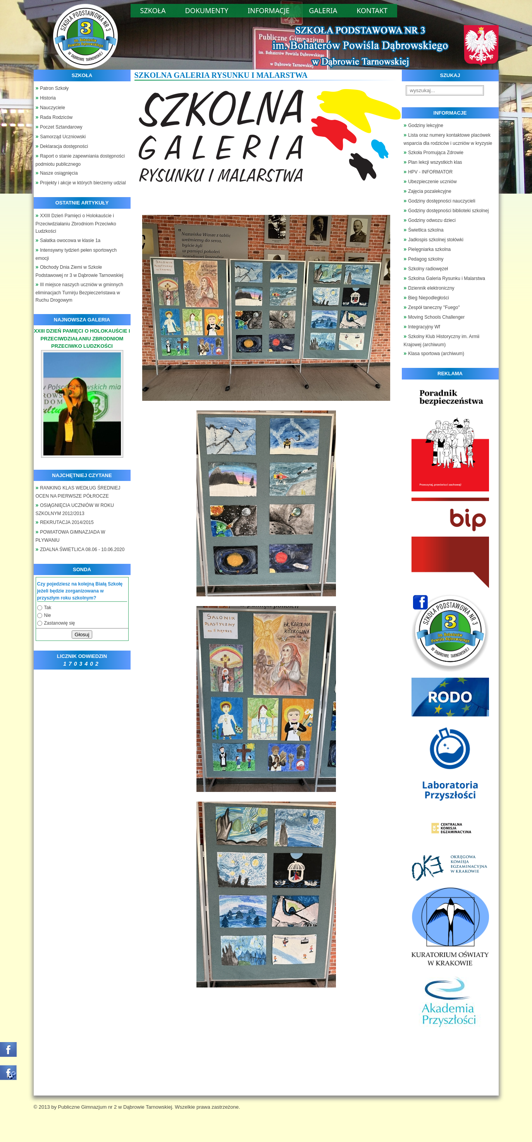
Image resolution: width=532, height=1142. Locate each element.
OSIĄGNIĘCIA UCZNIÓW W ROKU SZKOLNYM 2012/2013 (75, 509)
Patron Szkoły (54, 88)
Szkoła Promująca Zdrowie (435, 152)
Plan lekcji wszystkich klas (435, 162)
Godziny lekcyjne (425, 125)
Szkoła (153, 10)
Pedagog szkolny (425, 259)
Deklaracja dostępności (64, 146)
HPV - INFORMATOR (430, 172)
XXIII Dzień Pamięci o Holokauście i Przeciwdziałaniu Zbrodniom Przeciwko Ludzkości (76, 223)
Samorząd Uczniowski (63, 136)
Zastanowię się (59, 623)
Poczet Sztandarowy (61, 127)
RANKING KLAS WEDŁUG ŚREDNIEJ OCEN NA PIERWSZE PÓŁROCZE (78, 492)
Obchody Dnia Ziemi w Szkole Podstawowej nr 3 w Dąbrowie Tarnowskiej (80, 271)
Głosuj (82, 634)
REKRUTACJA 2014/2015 (67, 522)
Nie (47, 615)
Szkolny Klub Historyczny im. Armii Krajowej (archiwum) (442, 340)
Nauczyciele (52, 107)
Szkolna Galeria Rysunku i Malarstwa (446, 278)
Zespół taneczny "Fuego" (434, 307)
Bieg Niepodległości (428, 298)
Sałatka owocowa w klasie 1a (70, 240)
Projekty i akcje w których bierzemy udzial (83, 182)
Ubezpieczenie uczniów (432, 181)
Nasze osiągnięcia (58, 173)
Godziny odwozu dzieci (432, 220)
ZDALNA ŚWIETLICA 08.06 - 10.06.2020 (82, 549)
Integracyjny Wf (424, 327)
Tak (48, 607)
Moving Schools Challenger (436, 317)
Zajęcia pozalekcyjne (429, 191)
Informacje (268, 10)
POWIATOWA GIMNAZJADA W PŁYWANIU (70, 536)
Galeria (323, 10)
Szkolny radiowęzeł (428, 268)
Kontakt (371, 10)
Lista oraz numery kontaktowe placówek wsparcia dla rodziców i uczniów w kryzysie (448, 139)
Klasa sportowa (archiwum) (436, 353)
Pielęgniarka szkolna (429, 249)
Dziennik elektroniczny (431, 288)
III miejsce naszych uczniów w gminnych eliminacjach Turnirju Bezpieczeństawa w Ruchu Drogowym (79, 292)
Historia (48, 98)
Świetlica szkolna (425, 230)
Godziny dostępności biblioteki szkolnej (448, 210)
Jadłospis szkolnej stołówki (435, 239)
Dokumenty (206, 10)
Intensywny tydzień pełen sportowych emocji (76, 254)
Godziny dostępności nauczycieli (441, 201)
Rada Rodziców (56, 117)
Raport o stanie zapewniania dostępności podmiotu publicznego (80, 160)
